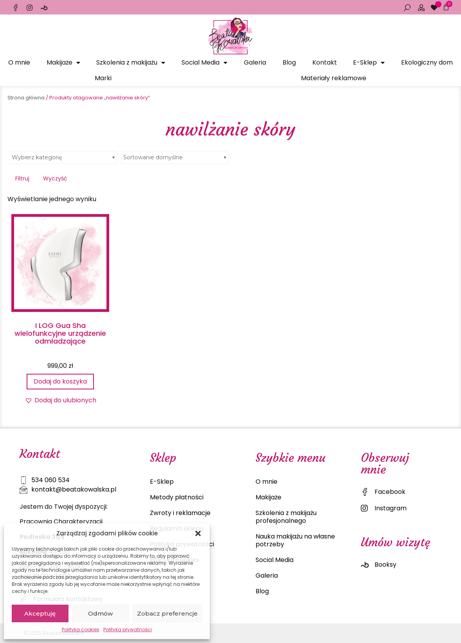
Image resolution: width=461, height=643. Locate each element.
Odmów (100, 613)
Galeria (255, 62)
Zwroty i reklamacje (180, 512)
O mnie (19, 62)
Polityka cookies (80, 629)
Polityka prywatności (127, 629)
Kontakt (324, 62)
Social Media (204, 63)
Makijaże (63, 63)
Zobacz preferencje (167, 613)
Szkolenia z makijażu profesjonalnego (286, 516)
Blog (289, 62)
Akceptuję (40, 613)
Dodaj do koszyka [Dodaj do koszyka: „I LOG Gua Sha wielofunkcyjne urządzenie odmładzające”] (60, 381)
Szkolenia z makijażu (130, 63)
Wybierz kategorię (37, 157)
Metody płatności (176, 497)
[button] (198, 533)
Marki (103, 78)
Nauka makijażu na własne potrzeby (295, 540)
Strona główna (26, 97)
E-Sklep (369, 63)
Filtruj (22, 178)
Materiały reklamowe (333, 78)
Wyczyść (55, 178)
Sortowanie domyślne (153, 157)
